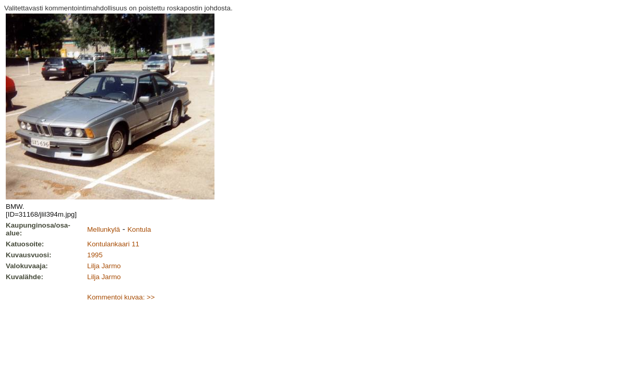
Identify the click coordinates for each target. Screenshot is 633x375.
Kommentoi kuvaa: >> (121, 297)
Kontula (139, 229)
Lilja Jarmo (104, 266)
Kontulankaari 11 (113, 244)
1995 (95, 255)
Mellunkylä (103, 229)
